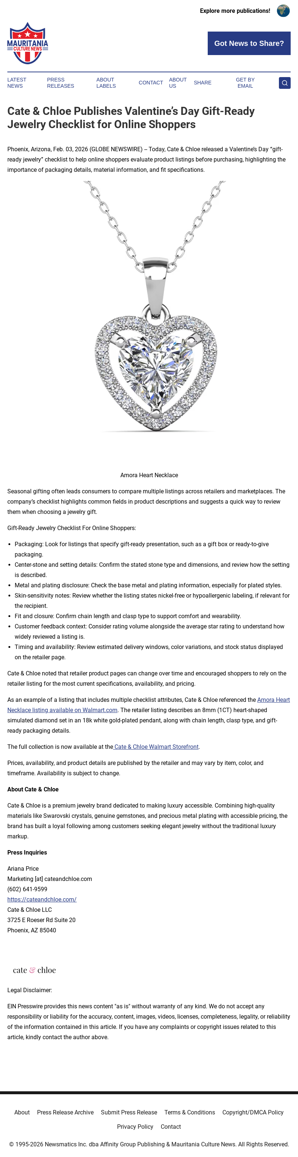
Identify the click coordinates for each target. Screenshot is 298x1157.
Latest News (16, 83)
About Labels (106, 83)
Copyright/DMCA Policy (253, 1112)
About (22, 1112)
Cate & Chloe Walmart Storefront (156, 746)
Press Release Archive (65, 1112)
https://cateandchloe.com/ (42, 899)
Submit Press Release (129, 1112)
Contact (151, 83)
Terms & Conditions (189, 1112)
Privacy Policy (135, 1126)
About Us (178, 83)
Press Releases (60, 83)
